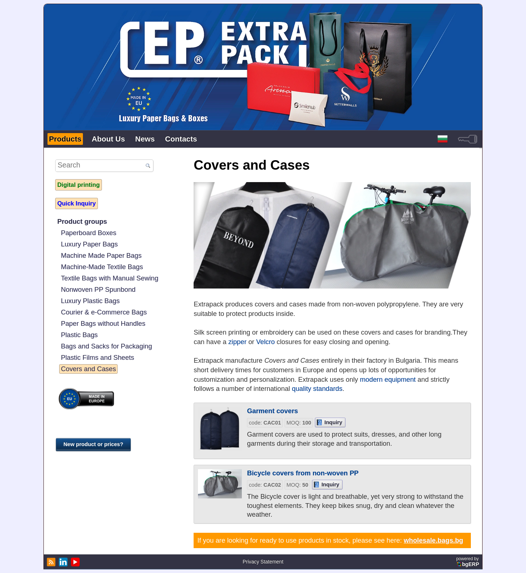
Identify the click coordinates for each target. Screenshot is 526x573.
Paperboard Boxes (89, 233)
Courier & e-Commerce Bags (104, 312)
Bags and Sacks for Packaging (106, 346)
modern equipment (388, 379)
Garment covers (272, 411)
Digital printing (78, 184)
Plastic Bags (79, 335)
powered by (468, 561)
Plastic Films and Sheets (97, 357)
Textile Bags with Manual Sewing (110, 278)
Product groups (82, 221)
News (145, 139)
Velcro (265, 342)
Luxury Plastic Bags (90, 301)
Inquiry (333, 422)
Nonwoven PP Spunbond (98, 289)
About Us (108, 139)
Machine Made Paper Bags (101, 255)
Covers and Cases (88, 369)
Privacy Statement (263, 562)
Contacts (181, 139)
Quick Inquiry (76, 203)
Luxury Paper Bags (89, 244)
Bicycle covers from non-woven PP (302, 473)
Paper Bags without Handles (103, 323)
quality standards (317, 388)
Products (65, 139)
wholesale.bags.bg (433, 540)
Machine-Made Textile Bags (102, 267)
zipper (237, 342)
